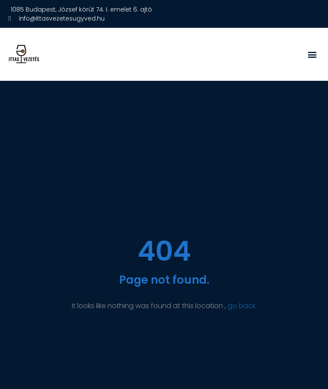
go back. (242, 306)
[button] (312, 54)
